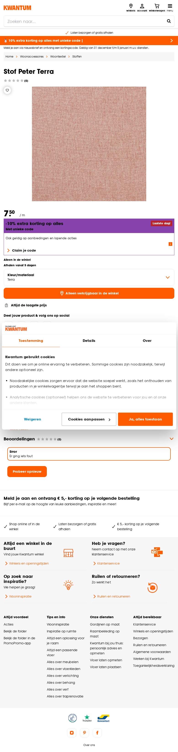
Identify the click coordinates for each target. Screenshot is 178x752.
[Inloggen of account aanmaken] (142, 8)
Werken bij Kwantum (148, 659)
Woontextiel (58, 56)
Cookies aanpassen (89, 419)
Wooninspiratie (18, 596)
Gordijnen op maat (105, 624)
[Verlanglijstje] (7, 90)
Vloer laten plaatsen (105, 667)
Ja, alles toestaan (145, 419)
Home (9, 56)
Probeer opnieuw (27, 471)
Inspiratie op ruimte (61, 631)
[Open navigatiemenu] (169, 8)
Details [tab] (89, 340)
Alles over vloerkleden (63, 669)
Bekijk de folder (15, 631)
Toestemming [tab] (31, 340)
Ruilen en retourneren (111, 596)
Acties (8, 624)
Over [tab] (147, 340)
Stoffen (77, 56)
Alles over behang (61, 682)
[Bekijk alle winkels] (131, 8)
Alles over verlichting (63, 676)
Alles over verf (57, 689)
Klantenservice (106, 563)
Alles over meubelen (62, 662)
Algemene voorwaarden (152, 652)
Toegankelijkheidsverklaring (153, 665)
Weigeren (32, 419)
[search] (89, 21)
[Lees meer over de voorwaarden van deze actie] (170, 244)
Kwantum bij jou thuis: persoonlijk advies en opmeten (106, 648)
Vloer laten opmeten (106, 660)
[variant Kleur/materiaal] (89, 277)
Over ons (89, 745)
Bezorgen (140, 638)
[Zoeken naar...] (169, 21)
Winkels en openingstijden (26, 563)
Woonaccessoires (31, 56)
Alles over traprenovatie (65, 696)
